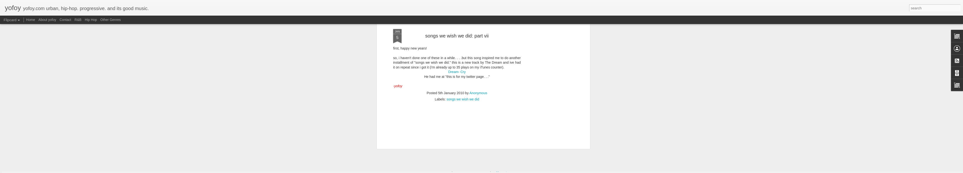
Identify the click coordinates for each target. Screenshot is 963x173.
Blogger (496, 170)
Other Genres (110, 20)
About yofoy (47, 20)
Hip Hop (91, 20)
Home (30, 20)
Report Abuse (511, 170)
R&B (78, 20)
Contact (65, 20)
